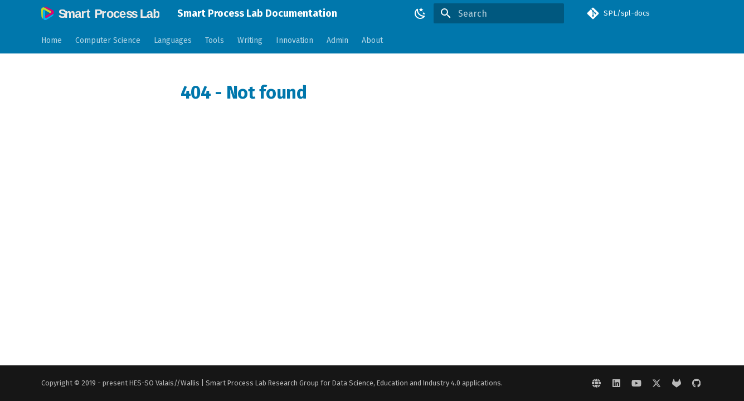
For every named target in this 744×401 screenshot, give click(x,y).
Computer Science (107, 40)
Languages (173, 40)
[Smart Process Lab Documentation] (100, 13)
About (372, 40)
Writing (249, 40)
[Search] (499, 13)
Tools (214, 40)
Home (51, 40)
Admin (337, 40)
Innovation (294, 40)
